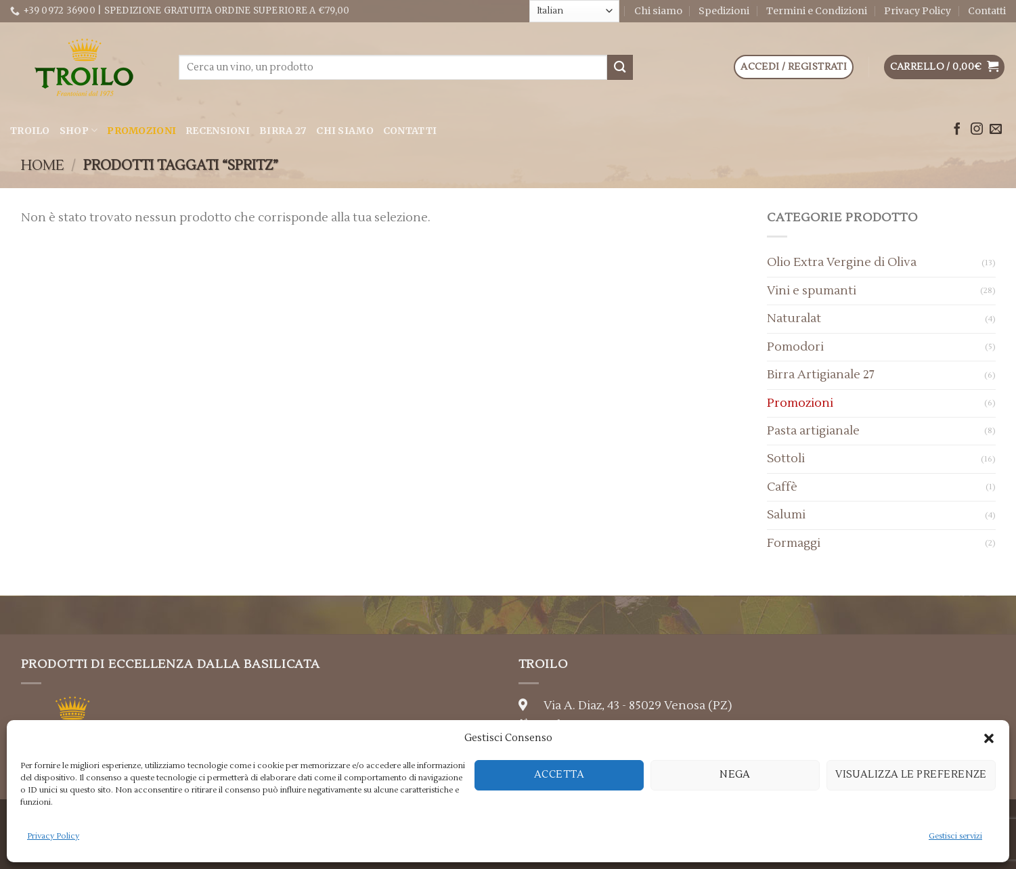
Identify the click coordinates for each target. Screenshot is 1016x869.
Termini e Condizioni (816, 11)
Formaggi (793, 543)
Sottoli (786, 458)
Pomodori (795, 347)
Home (42, 165)
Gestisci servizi (955, 836)
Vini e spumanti (811, 290)
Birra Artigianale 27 (821, 374)
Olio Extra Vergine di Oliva (841, 262)
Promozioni (141, 131)
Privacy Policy (53, 836)
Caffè (782, 487)
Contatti (987, 11)
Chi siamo (658, 11)
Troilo (30, 131)
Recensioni (217, 131)
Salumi (786, 514)
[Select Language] (574, 11)
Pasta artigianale (813, 431)
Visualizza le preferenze (911, 774)
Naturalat (794, 318)
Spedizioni (724, 11)
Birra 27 (283, 131)
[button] (989, 738)
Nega (735, 774)
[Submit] (620, 67)
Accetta (559, 774)
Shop (79, 130)
